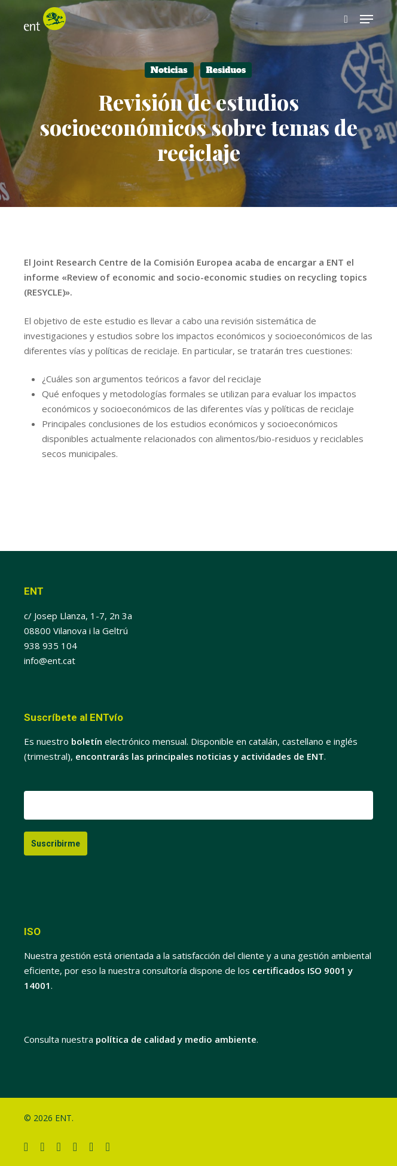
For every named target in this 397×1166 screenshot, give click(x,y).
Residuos (226, 70)
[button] (366, 19)
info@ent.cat (49, 660)
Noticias (169, 70)
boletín (86, 741)
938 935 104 (50, 646)
